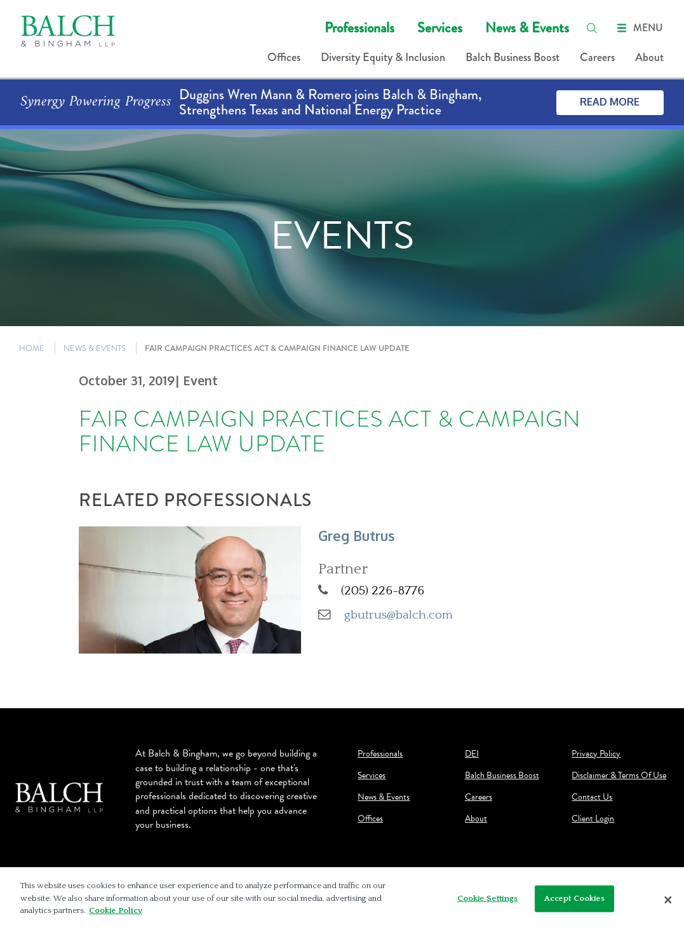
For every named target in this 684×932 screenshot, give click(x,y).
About (649, 57)
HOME (31, 348)
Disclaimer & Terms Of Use (619, 775)
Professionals (359, 27)
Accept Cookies (574, 898)
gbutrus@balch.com (398, 615)
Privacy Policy (596, 754)
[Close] (668, 899)
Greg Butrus (356, 535)
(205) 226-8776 (382, 591)
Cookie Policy (115, 910)
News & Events (527, 27)
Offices (283, 57)
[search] (592, 28)
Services (439, 27)
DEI (472, 754)
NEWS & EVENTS (95, 348)
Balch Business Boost (513, 57)
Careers (597, 57)
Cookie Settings (487, 898)
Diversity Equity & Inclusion (383, 57)
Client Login (593, 818)
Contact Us (592, 797)
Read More (610, 101)
